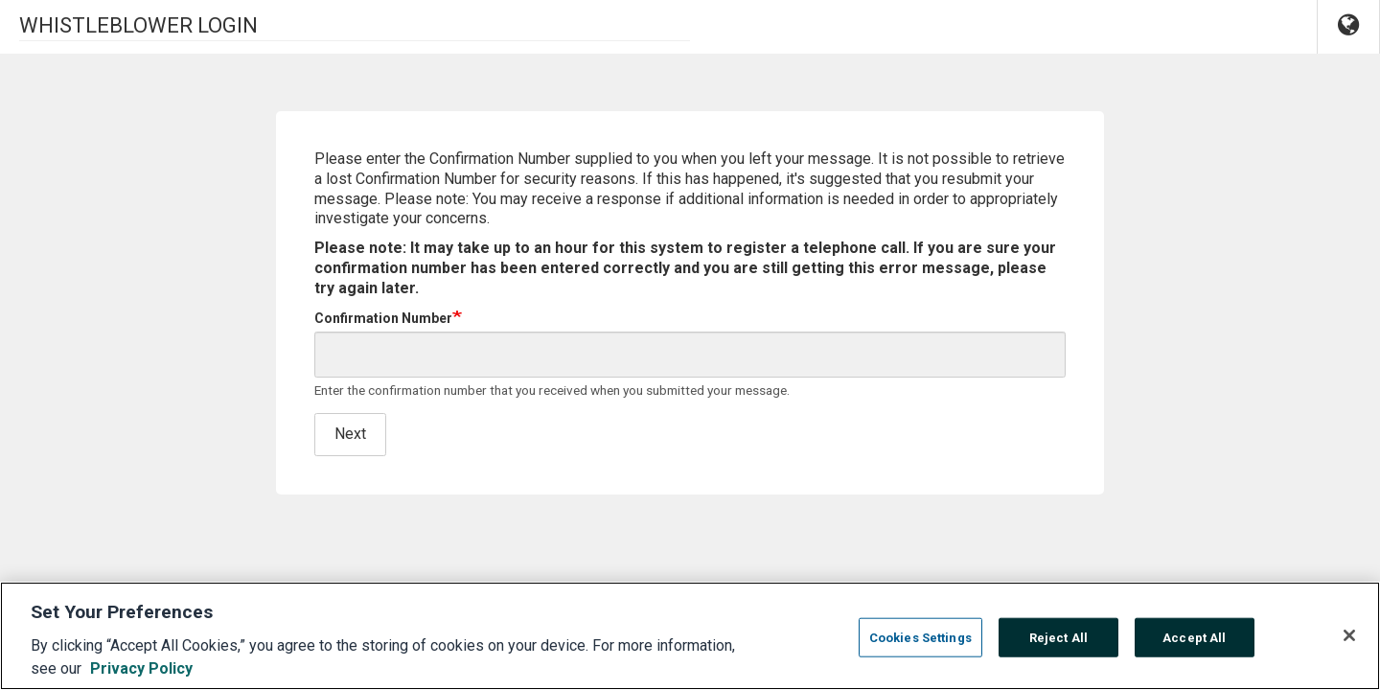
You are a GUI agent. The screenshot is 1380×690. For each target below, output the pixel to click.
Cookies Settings (920, 647)
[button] (1348, 27)
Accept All (1194, 647)
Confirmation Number (383, 318)
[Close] (1349, 645)
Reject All (1058, 647)
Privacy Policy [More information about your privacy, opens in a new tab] (141, 678)
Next (350, 434)
